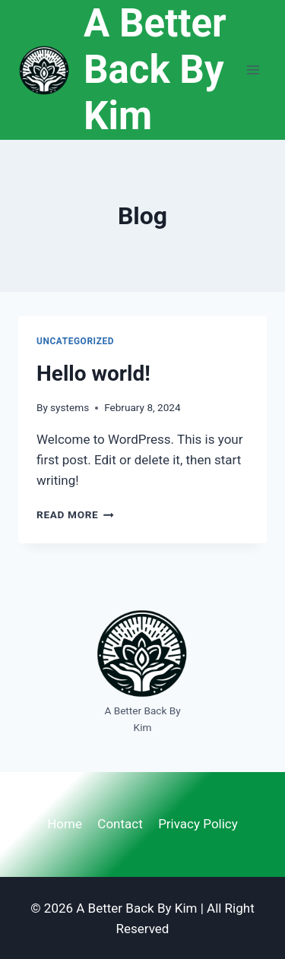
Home (64, 823)
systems (69, 407)
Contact (119, 823)
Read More (75, 514)
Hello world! (93, 373)
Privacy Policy (198, 823)
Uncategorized (75, 341)
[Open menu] (253, 69)
